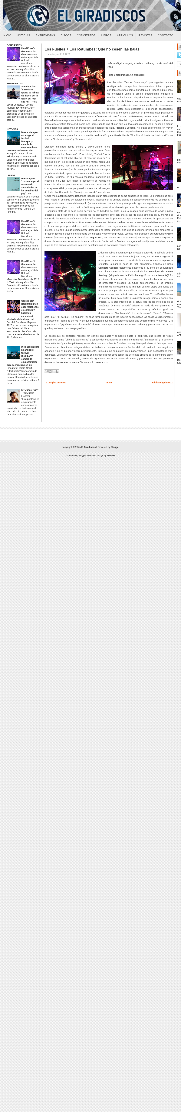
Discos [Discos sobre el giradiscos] (66, 35)
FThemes (111, 455)
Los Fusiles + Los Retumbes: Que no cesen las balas (92, 49)
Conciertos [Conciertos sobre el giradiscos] (86, 35)
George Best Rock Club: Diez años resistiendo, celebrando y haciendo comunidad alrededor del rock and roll (23, 310)
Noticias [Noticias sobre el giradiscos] (23, 35)
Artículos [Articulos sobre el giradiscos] (125, 35)
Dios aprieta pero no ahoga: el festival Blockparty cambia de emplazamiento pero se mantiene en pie (23, 141)
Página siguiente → (162, 382)
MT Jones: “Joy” (29, 390)
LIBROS (11, 175)
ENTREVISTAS (15, 83)
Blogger (115, 447)
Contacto (165, 35)
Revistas (145, 35)
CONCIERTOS (14, 45)
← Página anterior (56, 382)
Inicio (7, 35)
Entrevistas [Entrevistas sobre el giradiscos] (45, 35)
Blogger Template (87, 455)
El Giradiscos (88, 447)
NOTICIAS (12, 129)
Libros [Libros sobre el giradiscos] (106, 35)
